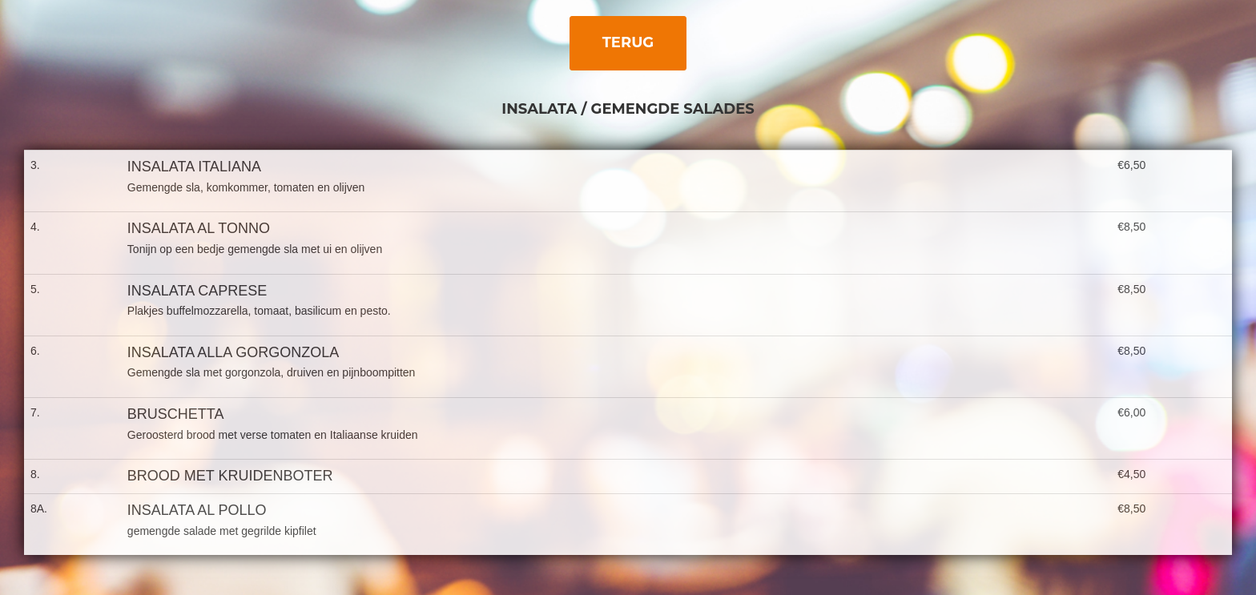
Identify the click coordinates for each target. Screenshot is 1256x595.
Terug (628, 42)
